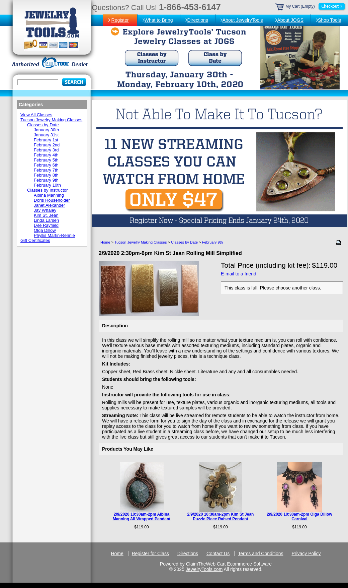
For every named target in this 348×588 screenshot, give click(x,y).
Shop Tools (329, 20)
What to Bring (159, 20)
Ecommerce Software (249, 564)
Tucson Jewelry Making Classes (140, 242)
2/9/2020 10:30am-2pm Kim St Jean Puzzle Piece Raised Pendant (220, 516)
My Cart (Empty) (310, 6)
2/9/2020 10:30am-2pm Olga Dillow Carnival (299, 516)
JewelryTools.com (204, 569)
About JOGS (290, 20)
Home (105, 242)
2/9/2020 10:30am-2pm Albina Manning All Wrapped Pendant (142, 516)
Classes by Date (184, 242)
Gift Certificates (35, 240)
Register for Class (150, 553)
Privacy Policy (306, 553)
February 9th (212, 242)
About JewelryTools (243, 20)
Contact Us (218, 553)
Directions (197, 20)
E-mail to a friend (238, 273)
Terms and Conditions (260, 553)
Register (120, 20)
